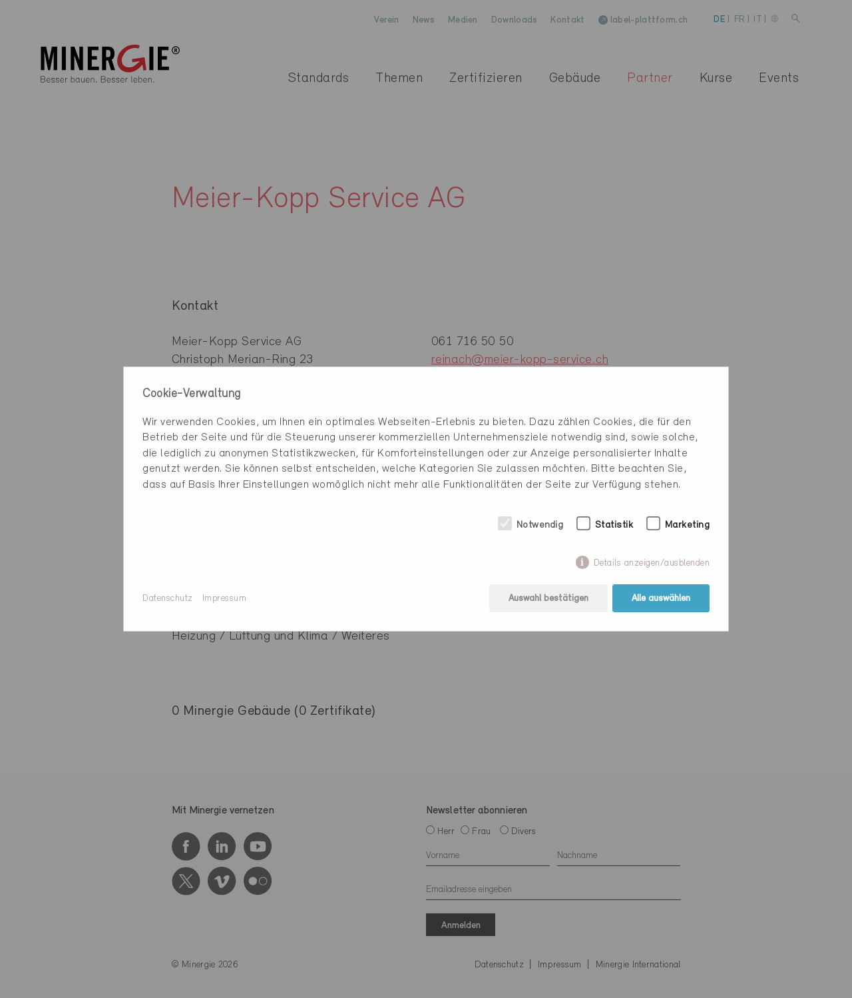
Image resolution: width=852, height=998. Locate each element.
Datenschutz (167, 599)
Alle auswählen (661, 599)
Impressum (224, 599)
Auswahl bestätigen (548, 599)
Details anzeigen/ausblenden (652, 563)
